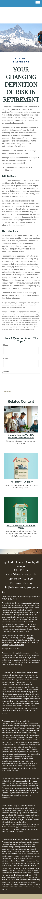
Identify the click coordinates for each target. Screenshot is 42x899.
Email (5, 358)
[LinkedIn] (3, 591)
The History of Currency (21, 482)
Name (5, 345)
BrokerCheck (12, 599)
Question (5, 372)
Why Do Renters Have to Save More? (21, 526)
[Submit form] (7, 392)
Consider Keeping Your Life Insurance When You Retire (21, 436)
